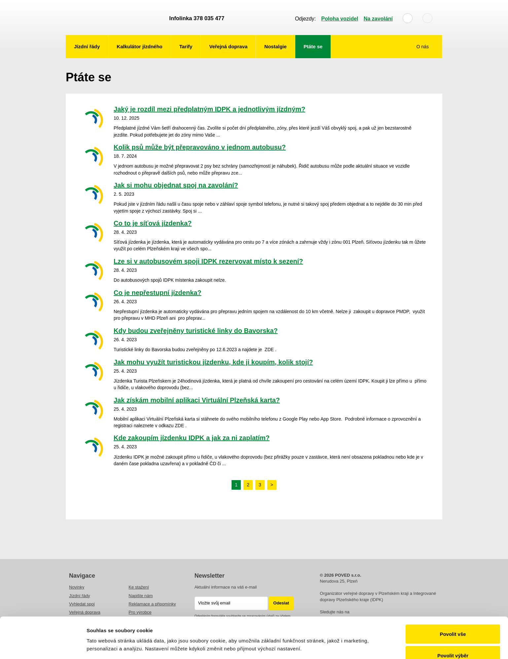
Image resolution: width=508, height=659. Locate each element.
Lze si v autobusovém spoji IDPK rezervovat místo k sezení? (208, 261)
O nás (423, 46)
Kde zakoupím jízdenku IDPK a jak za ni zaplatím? (192, 437)
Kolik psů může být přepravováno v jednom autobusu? (200, 147)
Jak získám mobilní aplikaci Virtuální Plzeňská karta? (197, 400)
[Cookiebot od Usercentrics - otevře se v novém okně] (43, 646)
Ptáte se (313, 46)
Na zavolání (378, 18)
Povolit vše (453, 598)
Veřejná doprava (228, 46)
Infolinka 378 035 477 (196, 18)
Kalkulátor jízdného (139, 46)
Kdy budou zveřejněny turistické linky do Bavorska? (196, 330)
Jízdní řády (87, 46)
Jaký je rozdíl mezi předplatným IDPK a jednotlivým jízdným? (209, 109)
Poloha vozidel (339, 18)
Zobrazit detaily (349, 634)
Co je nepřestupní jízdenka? (157, 292)
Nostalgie (275, 46)
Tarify (186, 46)
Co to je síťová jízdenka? (153, 223)
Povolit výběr (452, 620)
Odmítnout (452, 641)
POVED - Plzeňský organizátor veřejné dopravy (114, 17)
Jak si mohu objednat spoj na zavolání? (176, 185)
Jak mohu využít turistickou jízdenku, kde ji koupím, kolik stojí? (213, 362)
